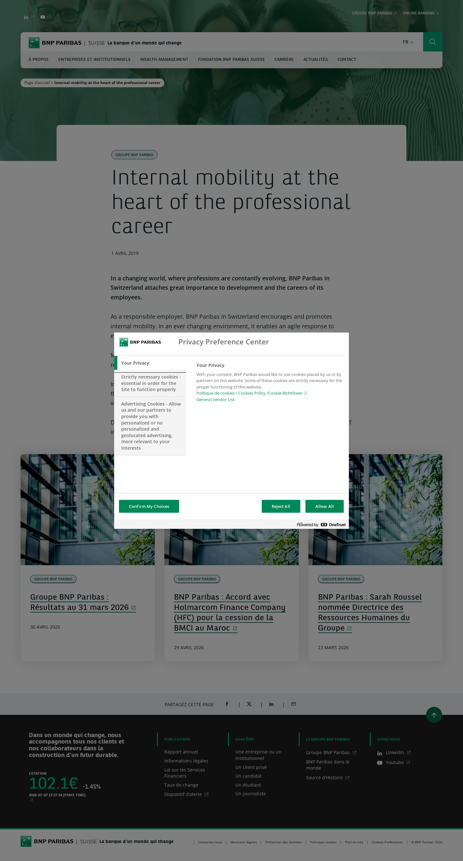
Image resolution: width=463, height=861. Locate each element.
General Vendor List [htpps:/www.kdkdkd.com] (215, 399)
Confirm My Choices (149, 506)
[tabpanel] (270, 384)
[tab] (150, 363)
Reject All (281, 506)
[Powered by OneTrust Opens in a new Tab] (321, 525)
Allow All (324, 506)
